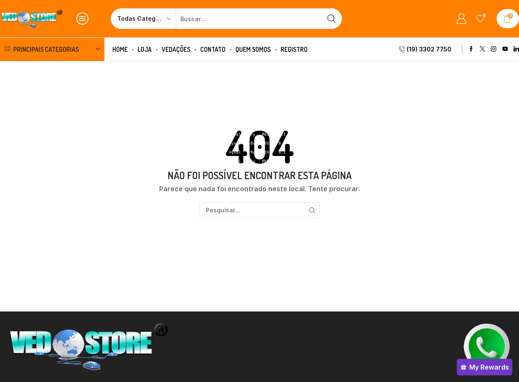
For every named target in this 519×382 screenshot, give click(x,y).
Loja (145, 49)
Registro (294, 49)
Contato (213, 49)
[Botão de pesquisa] (332, 19)
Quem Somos (253, 49)
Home (120, 49)
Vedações (176, 49)
